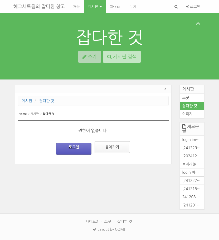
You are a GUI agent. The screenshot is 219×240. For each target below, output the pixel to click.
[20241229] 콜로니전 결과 (193, 156)
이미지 (187, 114)
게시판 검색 (122, 56)
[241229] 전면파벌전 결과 (193, 148)
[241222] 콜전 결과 (193, 180)
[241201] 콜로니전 (193, 205)
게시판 (95, 6)
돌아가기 (112, 147)
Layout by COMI (109, 229)
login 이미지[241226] (193, 172)
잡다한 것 (109, 37)
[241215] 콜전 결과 (193, 189)
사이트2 (92, 221)
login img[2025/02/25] (193, 140)
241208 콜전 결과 (193, 197)
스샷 (185, 98)
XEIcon (115, 6)
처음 (76, 6)
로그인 (193, 6)
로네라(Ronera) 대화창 (193, 164)
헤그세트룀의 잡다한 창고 (39, 6)
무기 (132, 6)
